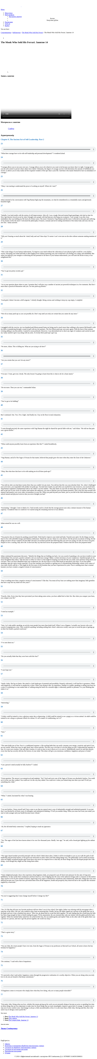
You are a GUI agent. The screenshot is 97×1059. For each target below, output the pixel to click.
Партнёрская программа (13, 1051)
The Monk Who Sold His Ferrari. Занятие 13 (23, 1016)
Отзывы (7, 1053)
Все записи (13, 1018)
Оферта (7, 1044)
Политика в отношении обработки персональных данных (24, 1046)
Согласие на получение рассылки (16, 1049)
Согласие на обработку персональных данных (20, 1047)
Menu (3, 9)
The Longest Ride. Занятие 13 (18, 1020)
